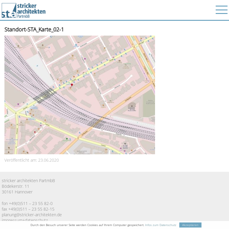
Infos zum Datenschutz (160, 225)
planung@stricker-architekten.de (32, 214)
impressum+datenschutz (25, 220)
